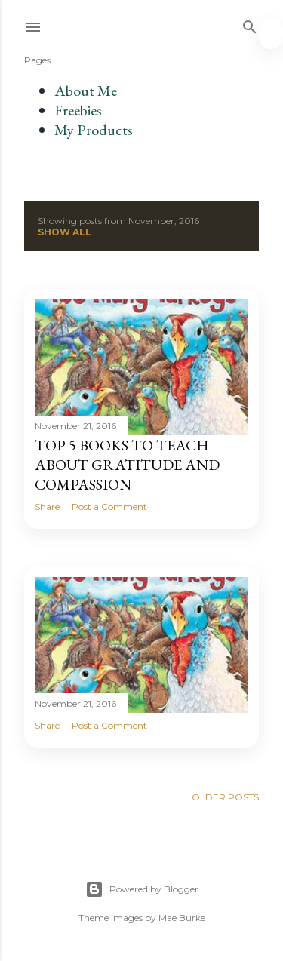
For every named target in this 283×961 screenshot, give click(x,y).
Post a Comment (109, 506)
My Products (93, 130)
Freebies (78, 110)
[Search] (250, 23)
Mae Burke (181, 917)
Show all (64, 232)
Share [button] (47, 506)
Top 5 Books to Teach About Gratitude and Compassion (127, 464)
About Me (85, 90)
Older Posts (225, 797)
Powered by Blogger (141, 889)
